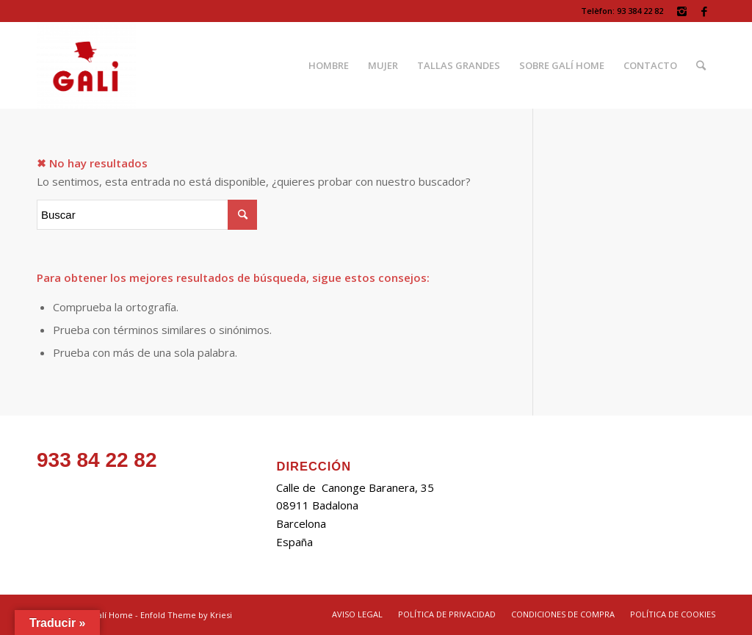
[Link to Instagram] (682, 11)
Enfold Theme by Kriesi (186, 614)
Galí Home (112, 614)
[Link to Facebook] (704, 11)
